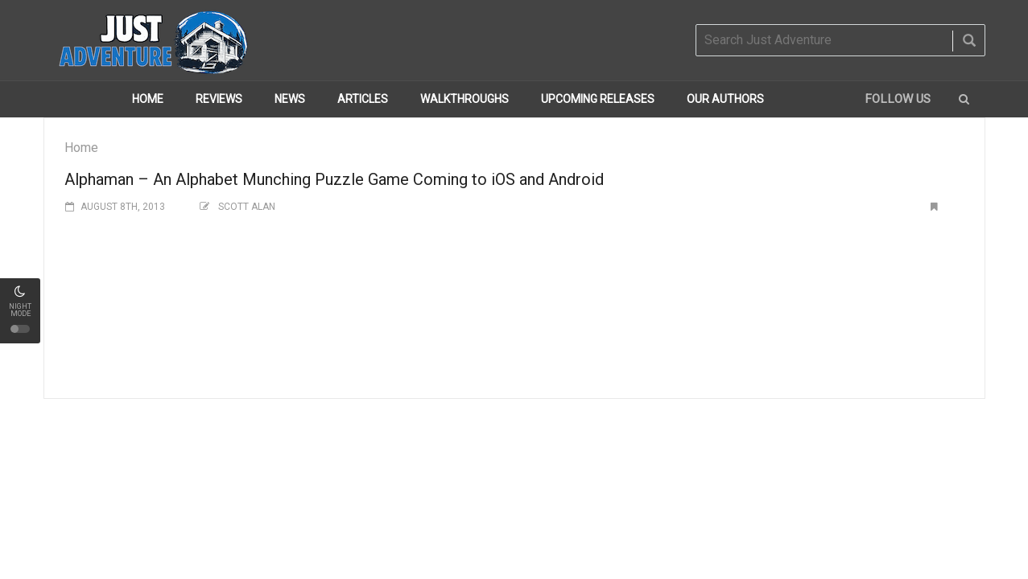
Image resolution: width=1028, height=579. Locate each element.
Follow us (898, 99)
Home (147, 98)
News (290, 98)
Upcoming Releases (597, 98)
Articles (362, 98)
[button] (964, 99)
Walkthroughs (464, 98)
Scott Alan (246, 206)
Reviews (219, 98)
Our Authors (725, 98)
